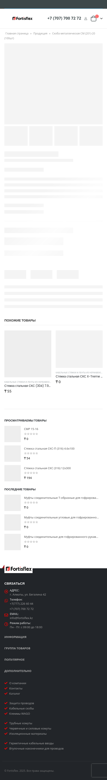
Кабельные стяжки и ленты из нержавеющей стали (32, 382)
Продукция (40, 33)
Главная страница (17, 33)
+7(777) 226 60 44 (21, 604)
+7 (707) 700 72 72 (64, 18)
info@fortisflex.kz (21, 618)
